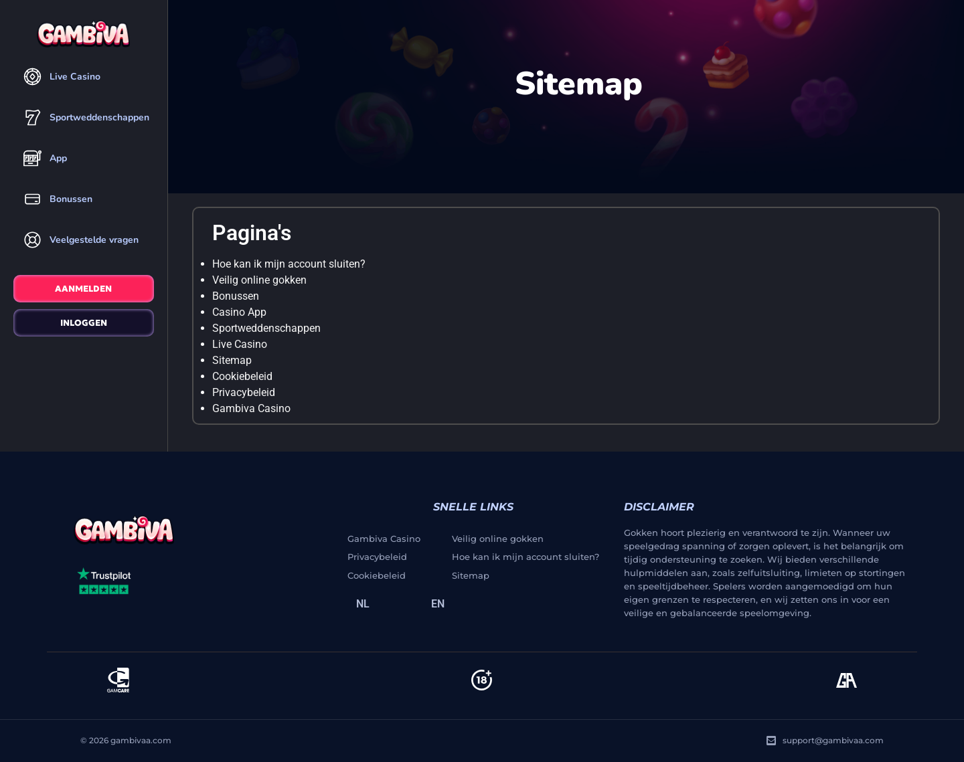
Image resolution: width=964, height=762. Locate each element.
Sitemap (232, 360)
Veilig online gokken (259, 280)
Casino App (239, 312)
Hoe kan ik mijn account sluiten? (289, 264)
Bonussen (235, 296)
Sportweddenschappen (266, 328)
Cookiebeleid (242, 376)
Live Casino (239, 344)
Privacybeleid (243, 392)
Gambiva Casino (251, 408)
